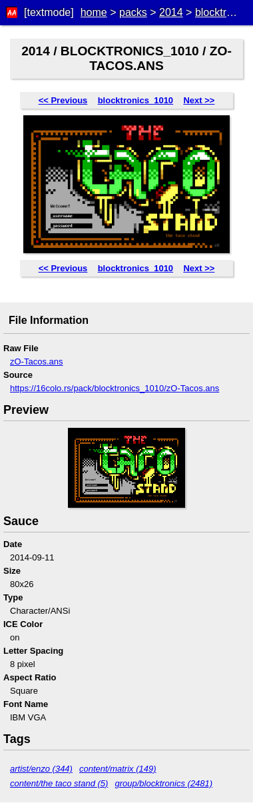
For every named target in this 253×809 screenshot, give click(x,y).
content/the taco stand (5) (59, 783)
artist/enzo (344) (41, 769)
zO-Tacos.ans (36, 362)
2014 (171, 12)
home (94, 12)
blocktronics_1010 (135, 100)
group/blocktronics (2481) (163, 783)
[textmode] (49, 12)
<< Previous (63, 100)
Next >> (198, 100)
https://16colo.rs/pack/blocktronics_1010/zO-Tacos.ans (114, 388)
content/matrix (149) (117, 769)
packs (133, 12)
